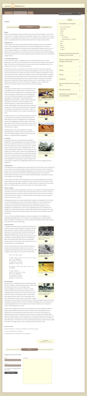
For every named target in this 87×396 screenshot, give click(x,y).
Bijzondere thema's (65, 89)
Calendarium (8, 13)
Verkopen (62, 47)
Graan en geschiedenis (65, 27)
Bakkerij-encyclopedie (20, 13)
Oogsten (62, 35)
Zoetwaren (62, 79)
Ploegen (62, 31)
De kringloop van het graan (67, 23)
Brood (61, 66)
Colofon (30, 13)
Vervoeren (62, 49)
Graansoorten (63, 29)
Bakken (61, 45)
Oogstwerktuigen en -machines (69, 39)
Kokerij (61, 74)
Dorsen (61, 41)
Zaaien (61, 33)
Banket (61, 70)
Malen (61, 43)
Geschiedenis (65, 37)
